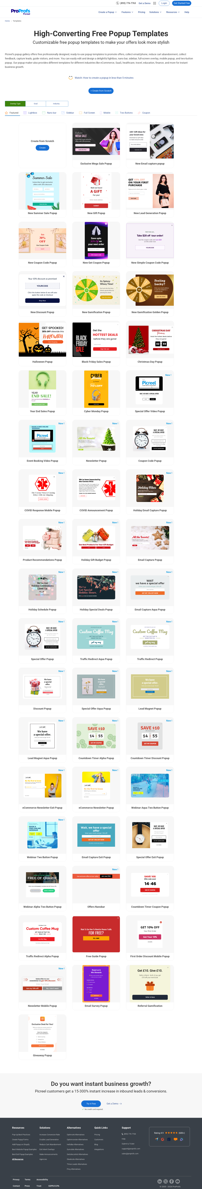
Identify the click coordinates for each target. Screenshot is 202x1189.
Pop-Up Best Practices (21, 1135)
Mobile (105, 112)
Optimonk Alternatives (75, 1135)
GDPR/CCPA (53, 1186)
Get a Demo (145, 3)
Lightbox (30, 112)
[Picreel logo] (21, 12)
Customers (98, 1139)
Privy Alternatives (74, 1169)
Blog (96, 1144)
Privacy (16, 1179)
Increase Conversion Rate (49, 1135)
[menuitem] (126, 3)
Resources (171, 12)
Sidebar (67, 112)
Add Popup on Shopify (20, 1144)
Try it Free (91, 1103)
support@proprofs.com (131, 1149)
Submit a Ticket (128, 1144)
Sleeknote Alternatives (76, 1159)
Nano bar (49, 112)
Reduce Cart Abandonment (50, 1144)
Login (164, 3)
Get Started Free (182, 3)
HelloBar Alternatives (75, 1144)
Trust (39, 1186)
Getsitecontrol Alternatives (77, 1154)
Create (42, 147)
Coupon (144, 112)
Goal (36, 104)
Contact (16, 1186)
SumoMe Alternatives (75, 1149)
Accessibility (42, 1179)
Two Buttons (124, 112)
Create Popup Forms (20, 1139)
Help (187, 12)
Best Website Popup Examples (24, 1149)
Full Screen (87, 112)
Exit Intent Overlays (47, 1149)
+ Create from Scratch (101, 91)
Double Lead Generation (49, 1139)
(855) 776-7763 (128, 3)
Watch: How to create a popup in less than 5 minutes (104, 77)
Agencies (43, 1159)
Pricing (141, 12)
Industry (56, 104)
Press (27, 1186)
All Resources (17, 1159)
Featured (11, 112)
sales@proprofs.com (130, 1154)
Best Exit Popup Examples (22, 1154)
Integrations (99, 1149)
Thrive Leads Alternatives (77, 1164)
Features (126, 12)
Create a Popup (106, 12)
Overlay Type (15, 104)
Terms (27, 1179)
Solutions (154, 12)
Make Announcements (48, 1154)
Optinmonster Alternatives (77, 1139)
